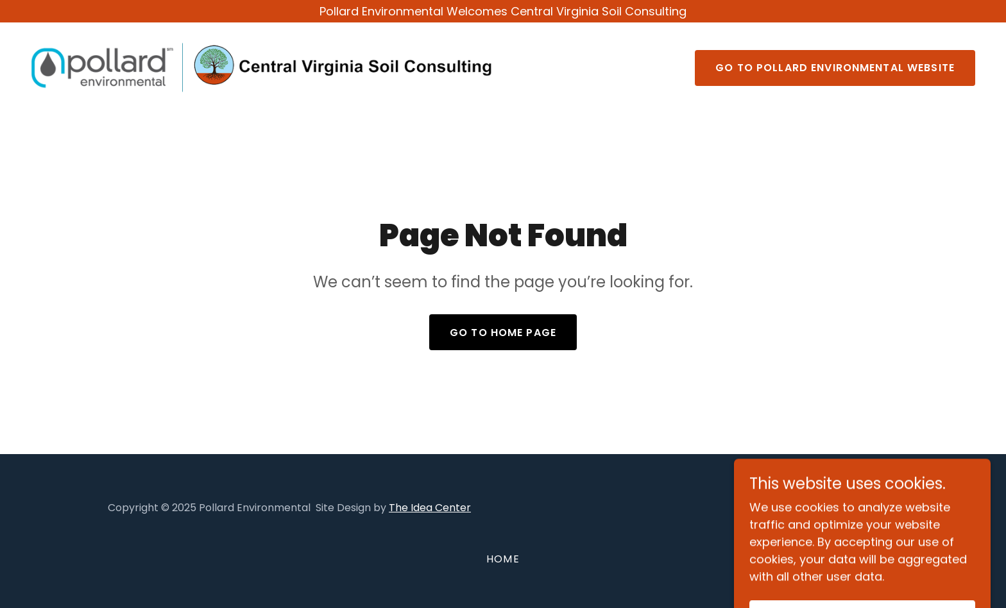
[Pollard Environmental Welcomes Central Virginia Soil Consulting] (503, 11)
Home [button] (503, 559)
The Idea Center (430, 507)
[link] (262, 66)
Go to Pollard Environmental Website (835, 67)
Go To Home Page (503, 332)
